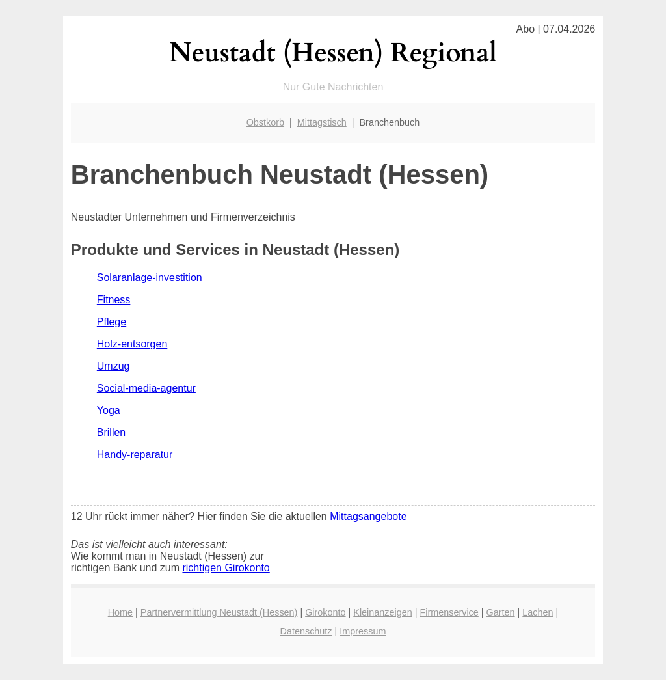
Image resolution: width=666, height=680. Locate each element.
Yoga (108, 410)
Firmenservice (449, 612)
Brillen (111, 432)
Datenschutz (306, 631)
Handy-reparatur (135, 454)
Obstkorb (265, 122)
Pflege (111, 321)
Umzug (113, 366)
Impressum (363, 631)
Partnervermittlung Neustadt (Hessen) (219, 612)
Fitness (114, 299)
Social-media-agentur (146, 388)
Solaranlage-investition (149, 277)
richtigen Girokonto (225, 567)
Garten (500, 612)
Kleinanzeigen (382, 612)
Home (120, 612)
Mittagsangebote (368, 516)
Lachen (537, 612)
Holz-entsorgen (132, 343)
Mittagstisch (322, 122)
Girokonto (325, 612)
